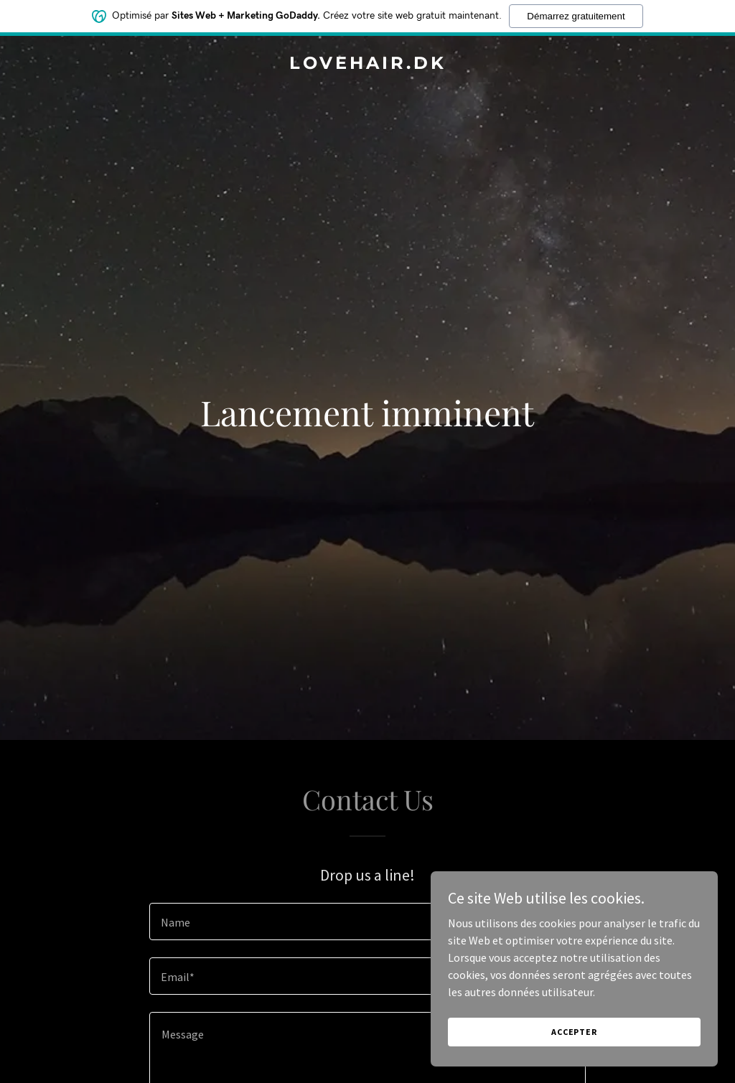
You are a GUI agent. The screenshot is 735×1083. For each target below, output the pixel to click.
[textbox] (367, 921)
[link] (367, 64)
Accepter (574, 1031)
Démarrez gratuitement (575, 16)
